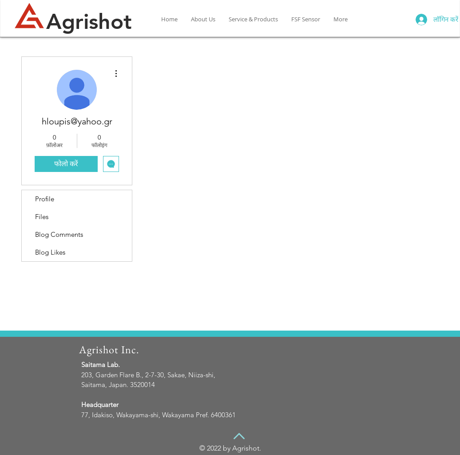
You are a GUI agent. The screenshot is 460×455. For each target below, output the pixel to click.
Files (41, 216)
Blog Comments (59, 234)
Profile (44, 199)
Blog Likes (50, 252)
